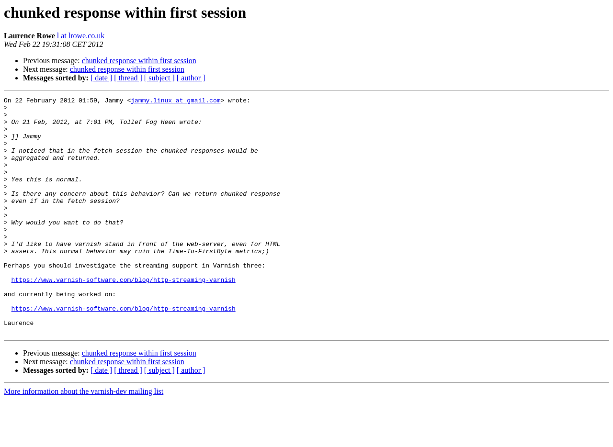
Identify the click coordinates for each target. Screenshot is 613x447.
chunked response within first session (139, 60)
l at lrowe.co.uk (81, 36)
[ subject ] (159, 78)
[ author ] (191, 78)
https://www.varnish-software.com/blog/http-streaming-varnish (123, 317)
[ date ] (101, 78)
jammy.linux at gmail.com (175, 101)
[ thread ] (128, 78)
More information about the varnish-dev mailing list (83, 439)
